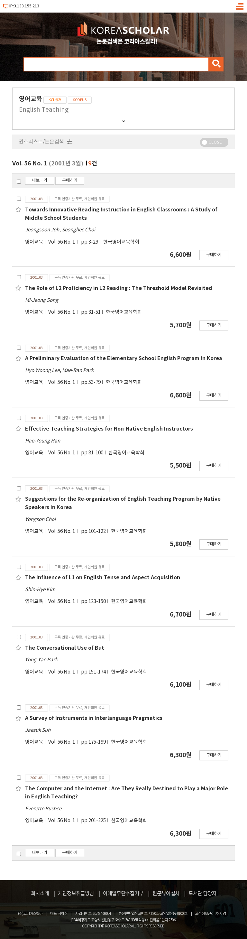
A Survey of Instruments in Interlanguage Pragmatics (93, 718)
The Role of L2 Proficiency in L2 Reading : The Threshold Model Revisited (118, 288)
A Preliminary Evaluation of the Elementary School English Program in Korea (123, 358)
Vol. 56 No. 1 (62, 242)
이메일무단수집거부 (123, 894)
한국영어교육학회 (121, 242)
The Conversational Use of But (64, 648)
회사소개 (40, 894)
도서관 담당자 (202, 894)
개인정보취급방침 (76, 894)
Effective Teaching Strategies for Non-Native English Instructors (109, 429)
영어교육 (34, 242)
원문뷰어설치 (165, 894)
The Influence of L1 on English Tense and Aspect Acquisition (102, 577)
